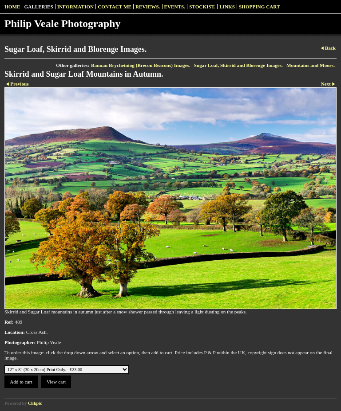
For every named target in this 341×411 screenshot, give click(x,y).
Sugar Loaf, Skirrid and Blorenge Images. (238, 65)
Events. (175, 6)
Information (75, 6)
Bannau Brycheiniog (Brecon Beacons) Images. (140, 65)
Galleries (38, 6)
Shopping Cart (259, 6)
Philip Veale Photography (62, 23)
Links (227, 6)
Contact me (114, 6)
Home (12, 6)
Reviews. (147, 6)
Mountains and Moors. (310, 65)
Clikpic (35, 403)
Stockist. (202, 6)
